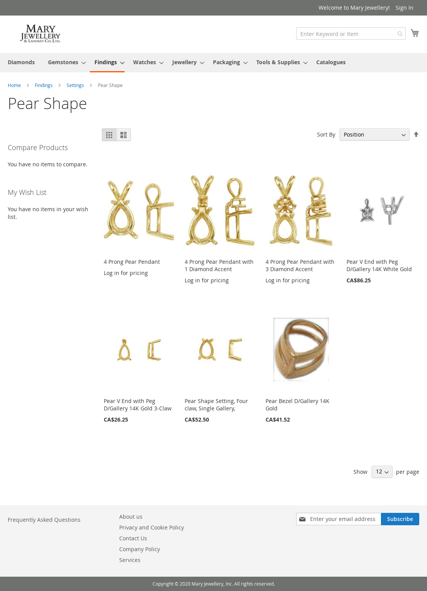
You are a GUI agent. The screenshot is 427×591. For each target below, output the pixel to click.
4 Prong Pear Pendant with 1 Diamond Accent (219, 265)
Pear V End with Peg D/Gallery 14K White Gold (379, 265)
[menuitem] (21, 62)
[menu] (213, 62)
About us (130, 516)
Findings (44, 85)
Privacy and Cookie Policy (151, 527)
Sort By (326, 134)
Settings (76, 85)
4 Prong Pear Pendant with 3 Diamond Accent (300, 265)
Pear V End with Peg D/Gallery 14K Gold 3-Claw (137, 404)
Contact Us (133, 538)
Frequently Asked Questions (44, 519)
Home (15, 85)
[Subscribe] (400, 519)
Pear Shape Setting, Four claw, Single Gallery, (216, 404)
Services (130, 560)
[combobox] (351, 33)
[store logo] (41, 33)
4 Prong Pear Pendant (132, 261)
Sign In (404, 7)
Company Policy (139, 549)
